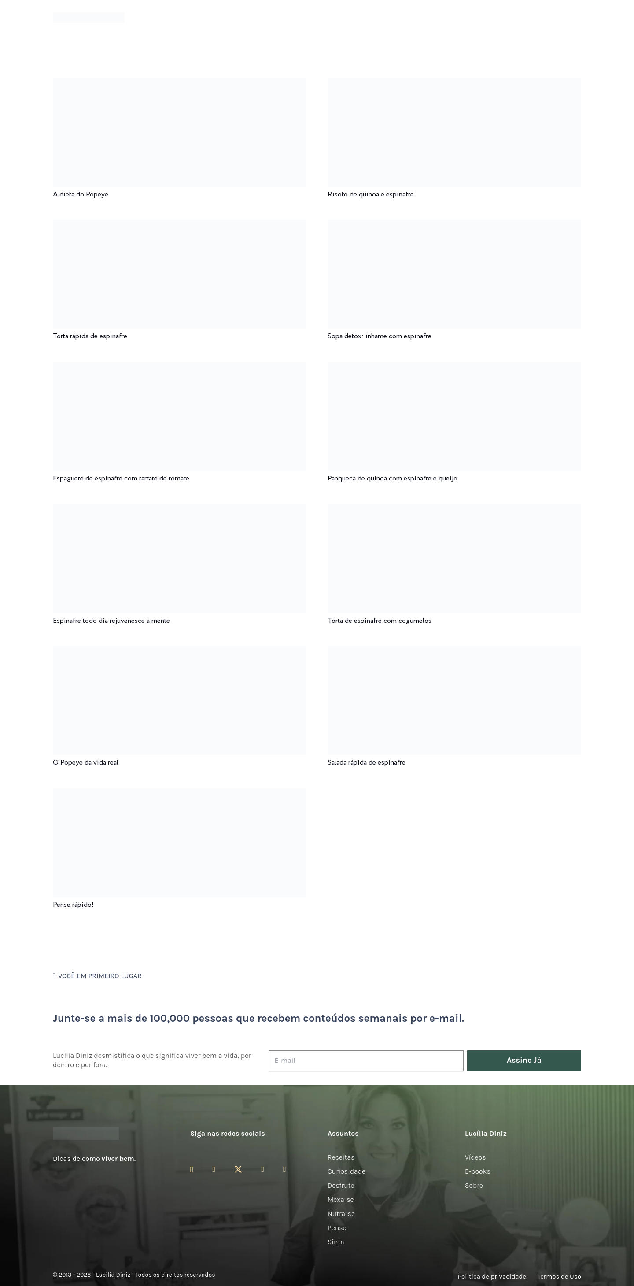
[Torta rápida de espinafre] (179, 226)
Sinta (336, 1242)
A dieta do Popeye (80, 194)
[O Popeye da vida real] (179, 652)
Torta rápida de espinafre (90, 336)
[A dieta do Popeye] (179, 83)
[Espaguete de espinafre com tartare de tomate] (179, 367)
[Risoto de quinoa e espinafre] (454, 83)
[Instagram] (191, 1169)
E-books (477, 1171)
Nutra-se (341, 1213)
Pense (337, 1227)
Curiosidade (346, 1171)
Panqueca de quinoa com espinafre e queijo (392, 478)
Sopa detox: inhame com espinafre (379, 336)
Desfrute (341, 1185)
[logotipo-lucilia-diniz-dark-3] (89, 17)
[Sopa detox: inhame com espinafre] (454, 226)
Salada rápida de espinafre (366, 763)
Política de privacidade (492, 1276)
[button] (576, 18)
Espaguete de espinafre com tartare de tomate (121, 478)
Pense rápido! (73, 905)
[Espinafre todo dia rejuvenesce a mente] (179, 510)
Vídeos (475, 1157)
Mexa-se (341, 1199)
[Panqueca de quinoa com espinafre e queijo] (454, 367)
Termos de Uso (559, 1276)
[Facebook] (213, 1169)
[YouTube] (262, 1169)
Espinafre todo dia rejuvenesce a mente (111, 621)
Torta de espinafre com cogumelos (379, 621)
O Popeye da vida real (85, 763)
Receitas (341, 1157)
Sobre (474, 1185)
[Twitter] (238, 1169)
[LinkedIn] (284, 1169)
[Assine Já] (524, 1060)
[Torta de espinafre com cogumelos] (454, 510)
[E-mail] (366, 1060)
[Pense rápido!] (179, 794)
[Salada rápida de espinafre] (454, 652)
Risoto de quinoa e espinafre (371, 194)
